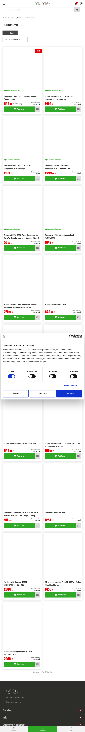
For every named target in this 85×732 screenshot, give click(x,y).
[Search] (42, 9)
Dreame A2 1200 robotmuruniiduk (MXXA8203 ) (59, 236)
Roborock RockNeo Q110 (55, 512)
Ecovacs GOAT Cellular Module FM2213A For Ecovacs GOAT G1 (62, 445)
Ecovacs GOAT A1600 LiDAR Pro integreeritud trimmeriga (58, 98)
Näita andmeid (70, 386)
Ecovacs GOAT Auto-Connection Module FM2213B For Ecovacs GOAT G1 (20, 306)
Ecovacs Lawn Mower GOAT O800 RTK (20, 443)
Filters (10, 33)
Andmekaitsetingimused (15, 697)
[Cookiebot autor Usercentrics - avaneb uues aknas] (71, 336)
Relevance (15, 39)
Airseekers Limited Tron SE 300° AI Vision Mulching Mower (63, 583)
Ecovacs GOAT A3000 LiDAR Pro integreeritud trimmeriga (17, 167)
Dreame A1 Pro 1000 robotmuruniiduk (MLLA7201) (20, 98)
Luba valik (42, 394)
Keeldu (16, 394)
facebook (15, 691)
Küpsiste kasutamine (14, 702)
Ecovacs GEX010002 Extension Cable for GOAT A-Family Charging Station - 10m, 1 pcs (21, 238)
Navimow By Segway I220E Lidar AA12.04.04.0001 (18, 653)
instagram (8, 691)
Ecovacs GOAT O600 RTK (55, 304)
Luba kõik (69, 394)
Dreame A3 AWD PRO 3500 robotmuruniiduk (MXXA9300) (57, 167)
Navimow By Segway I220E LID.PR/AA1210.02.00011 (15, 583)
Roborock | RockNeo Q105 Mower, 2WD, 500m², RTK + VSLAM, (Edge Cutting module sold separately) (21, 515)
